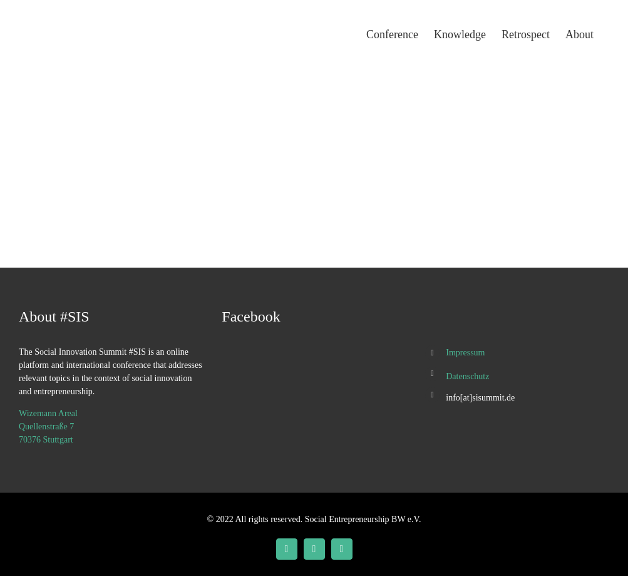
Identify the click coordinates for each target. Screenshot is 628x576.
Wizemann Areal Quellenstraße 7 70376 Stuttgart (48, 426)
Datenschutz (467, 376)
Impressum (465, 352)
